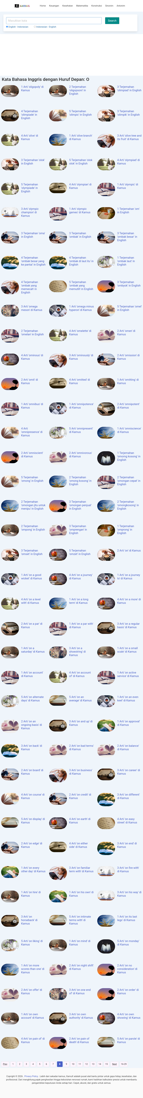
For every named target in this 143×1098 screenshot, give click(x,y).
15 (106, 1064)
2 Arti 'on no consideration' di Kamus (127, 969)
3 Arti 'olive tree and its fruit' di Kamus (129, 137)
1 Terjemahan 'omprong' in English (125, 529)
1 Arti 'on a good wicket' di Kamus (31, 576)
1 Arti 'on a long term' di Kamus (78, 601)
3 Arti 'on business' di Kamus (80, 772)
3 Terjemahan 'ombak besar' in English (127, 237)
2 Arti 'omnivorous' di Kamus (80, 454)
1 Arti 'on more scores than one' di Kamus (32, 969)
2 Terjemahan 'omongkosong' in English (128, 505)
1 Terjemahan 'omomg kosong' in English (128, 456)
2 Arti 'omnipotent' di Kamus (128, 405)
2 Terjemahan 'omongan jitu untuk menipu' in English (33, 505)
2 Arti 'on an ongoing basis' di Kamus (31, 725)
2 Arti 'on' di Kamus (129, 550)
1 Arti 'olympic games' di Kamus (79, 210)
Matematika (82, 5)
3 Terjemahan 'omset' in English (31, 552)
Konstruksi (96, 5)
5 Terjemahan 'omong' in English (32, 479)
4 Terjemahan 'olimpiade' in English (29, 115)
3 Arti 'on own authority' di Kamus (81, 1016)
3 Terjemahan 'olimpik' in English (128, 113)
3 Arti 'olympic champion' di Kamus (30, 212)
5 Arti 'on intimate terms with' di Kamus (80, 920)
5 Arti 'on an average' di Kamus (80, 698)
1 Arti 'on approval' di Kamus (128, 723)
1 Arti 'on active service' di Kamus (128, 674)
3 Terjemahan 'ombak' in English (80, 235)
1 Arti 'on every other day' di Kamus (33, 869)
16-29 (124, 1064)
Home (43, 5)
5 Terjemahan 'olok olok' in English (80, 161)
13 (93, 1064)
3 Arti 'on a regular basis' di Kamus (128, 625)
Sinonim (109, 5)
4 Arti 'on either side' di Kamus (78, 845)
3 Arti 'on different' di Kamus (128, 796)
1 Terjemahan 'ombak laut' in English (126, 261)
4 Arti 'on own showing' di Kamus (128, 1016)
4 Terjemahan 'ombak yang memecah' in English (29, 287)
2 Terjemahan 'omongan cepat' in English (128, 481)
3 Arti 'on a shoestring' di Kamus (77, 651)
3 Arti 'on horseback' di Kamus (29, 920)
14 (100, 1064)
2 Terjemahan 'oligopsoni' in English (77, 90)
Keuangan (54, 5)
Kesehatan (67, 5)
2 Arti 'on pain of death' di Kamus (79, 1040)
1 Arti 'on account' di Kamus (32, 674)
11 (80, 1064)
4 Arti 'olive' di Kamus (29, 137)
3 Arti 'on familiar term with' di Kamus (81, 869)
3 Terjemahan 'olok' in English (33, 161)
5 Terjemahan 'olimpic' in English (80, 113)
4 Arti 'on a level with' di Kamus (30, 601)
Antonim (121, 5)
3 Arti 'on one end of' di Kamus (80, 991)
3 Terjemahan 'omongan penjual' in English (80, 505)
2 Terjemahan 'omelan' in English (32, 332)
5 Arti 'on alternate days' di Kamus (32, 698)
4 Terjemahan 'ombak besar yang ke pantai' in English (33, 261)
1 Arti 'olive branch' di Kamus (80, 137)
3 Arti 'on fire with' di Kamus (128, 869)
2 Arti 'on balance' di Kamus (128, 747)
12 (86, 1064)
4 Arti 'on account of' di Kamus (80, 674)
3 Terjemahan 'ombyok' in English (129, 283)
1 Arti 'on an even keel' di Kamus (127, 698)
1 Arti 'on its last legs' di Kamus (127, 918)
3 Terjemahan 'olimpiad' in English (129, 88)
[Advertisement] (71, 54)
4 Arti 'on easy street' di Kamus (127, 820)
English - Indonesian (17, 27)
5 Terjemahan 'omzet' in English (79, 552)
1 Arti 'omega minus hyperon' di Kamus (81, 308)
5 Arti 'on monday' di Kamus (128, 942)
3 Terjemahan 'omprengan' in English (78, 529)
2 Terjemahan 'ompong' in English (33, 527)
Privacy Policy (31, 1076)
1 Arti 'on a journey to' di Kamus (128, 576)
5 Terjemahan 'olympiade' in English (29, 188)
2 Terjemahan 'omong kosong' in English (80, 481)
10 (73, 1064)
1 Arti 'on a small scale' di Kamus (127, 649)
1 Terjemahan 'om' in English (128, 210)
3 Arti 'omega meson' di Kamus (31, 308)
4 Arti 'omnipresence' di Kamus (32, 432)
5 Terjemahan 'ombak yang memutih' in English (81, 285)
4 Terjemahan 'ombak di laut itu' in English (81, 261)
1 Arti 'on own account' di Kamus (32, 1016)
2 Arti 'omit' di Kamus (29, 381)
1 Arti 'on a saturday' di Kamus (33, 649)
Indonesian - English (45, 27)
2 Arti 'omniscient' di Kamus (32, 454)
